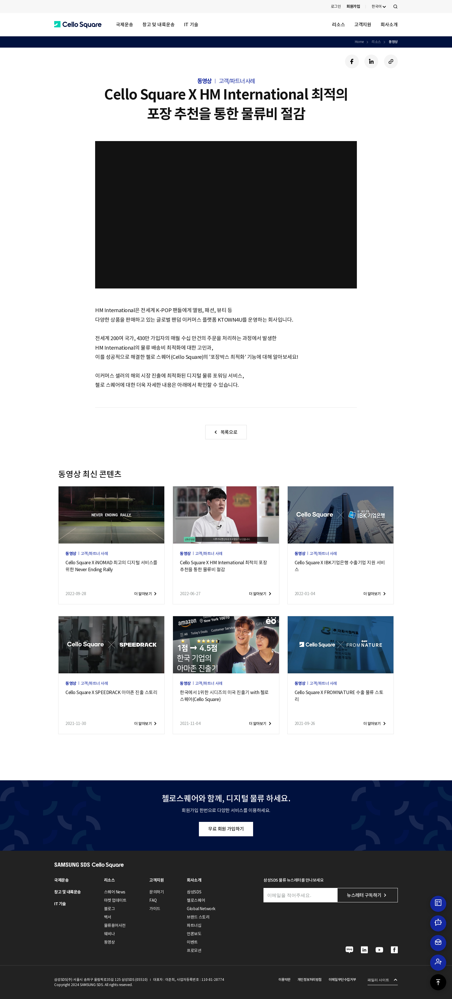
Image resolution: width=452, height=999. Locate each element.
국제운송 (124, 24)
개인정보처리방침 (309, 979)
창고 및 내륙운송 (158, 24)
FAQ (153, 900)
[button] (77, 24)
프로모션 (194, 950)
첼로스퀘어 (196, 900)
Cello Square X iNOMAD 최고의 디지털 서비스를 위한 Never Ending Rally (111, 566)
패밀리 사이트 (378, 980)
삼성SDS (194, 892)
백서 (107, 917)
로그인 (336, 6)
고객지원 (363, 24)
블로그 (109, 908)
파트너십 (194, 925)
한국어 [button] (377, 6)
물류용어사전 (115, 925)
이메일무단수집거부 (342, 979)
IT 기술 (191, 24)
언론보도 (194, 933)
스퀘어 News (114, 892)
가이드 (154, 908)
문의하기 (156, 892)
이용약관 (284, 979)
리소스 (338, 24)
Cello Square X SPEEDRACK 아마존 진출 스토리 (111, 692)
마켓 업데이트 (115, 900)
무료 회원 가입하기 (226, 829)
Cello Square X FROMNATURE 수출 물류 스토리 (339, 695)
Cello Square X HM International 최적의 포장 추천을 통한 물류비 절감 (223, 566)
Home (359, 42)
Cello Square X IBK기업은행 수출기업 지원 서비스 (340, 566)
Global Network (201, 908)
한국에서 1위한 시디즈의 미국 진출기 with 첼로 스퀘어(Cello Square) (224, 695)
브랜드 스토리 (198, 917)
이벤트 (192, 942)
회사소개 (389, 24)
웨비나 (109, 933)
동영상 (393, 42)
